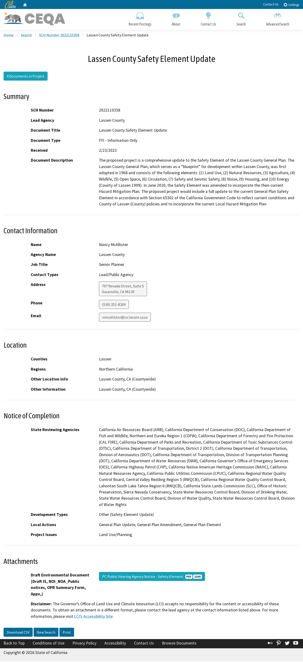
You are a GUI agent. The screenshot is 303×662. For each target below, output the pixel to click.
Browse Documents (179, 643)
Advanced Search (277, 18)
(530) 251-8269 (114, 305)
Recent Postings (140, 18)
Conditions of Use (48, 643)
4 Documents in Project (26, 76)
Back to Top (14, 643)
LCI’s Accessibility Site (93, 617)
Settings (291, 4)
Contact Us (271, 4)
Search (241, 18)
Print (66, 633)
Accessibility (115, 643)
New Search (46, 633)
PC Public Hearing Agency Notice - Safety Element (152, 577)
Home (8, 35)
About (176, 18)
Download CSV (18, 633)
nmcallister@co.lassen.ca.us (125, 318)
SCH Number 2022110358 (59, 35)
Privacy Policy (84, 643)
